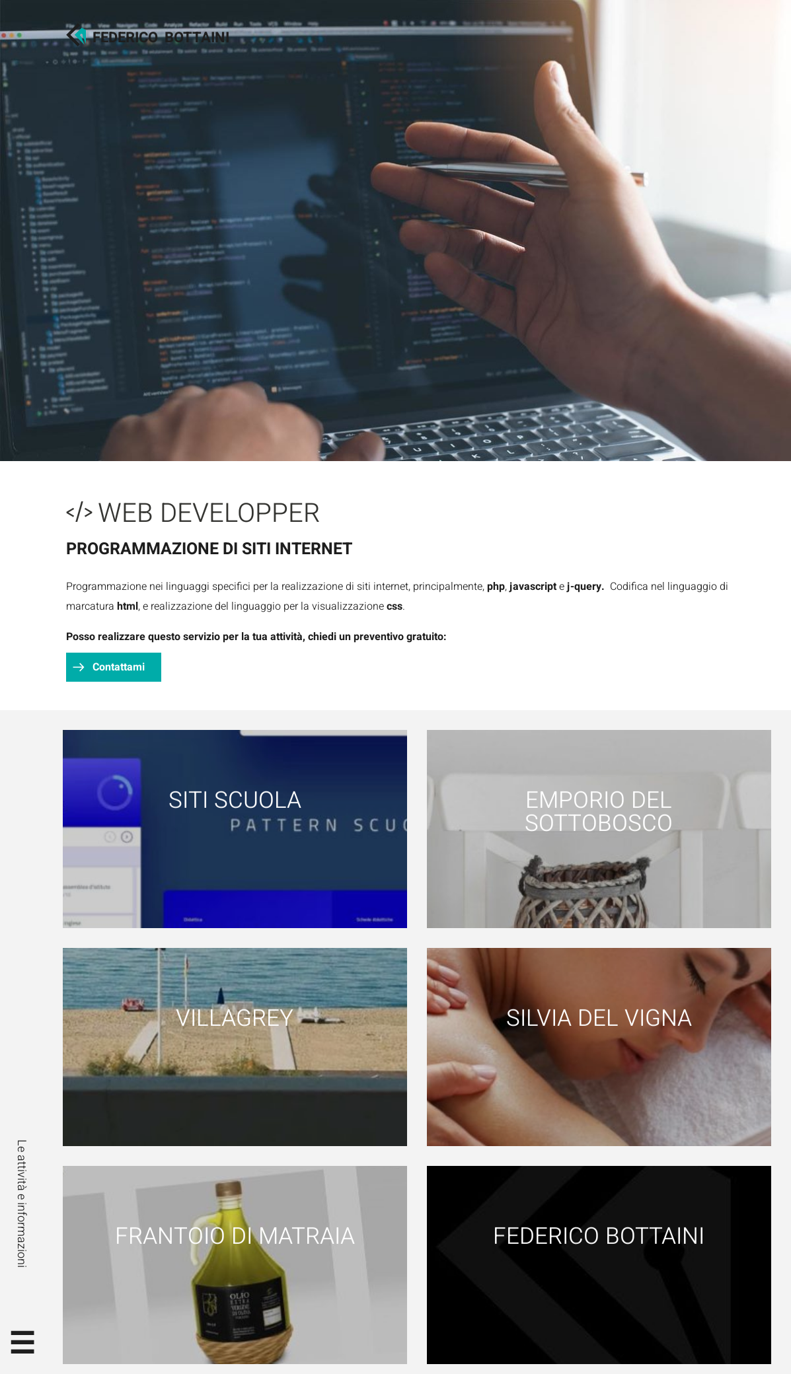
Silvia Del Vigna (599, 1018)
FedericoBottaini (161, 37)
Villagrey (234, 1018)
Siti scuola (235, 800)
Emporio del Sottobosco (599, 812)
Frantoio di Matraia (235, 1236)
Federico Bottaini (598, 1236)
